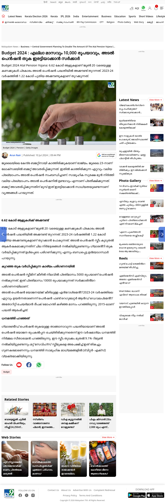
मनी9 (109, 2)
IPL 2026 (65, 16)
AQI (137, 8)
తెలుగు (67, 2)
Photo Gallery (124, 22)
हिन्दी (46, 2)
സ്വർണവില (36, 22)
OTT (101, 22)
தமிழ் (103, 2)
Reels (123, 258)
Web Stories (11, 437)
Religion (110, 22)
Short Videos (146, 16)
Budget (6, 372)
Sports (132, 16)
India (76, 16)
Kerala (54, 16)
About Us (66, 490)
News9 (53, 2)
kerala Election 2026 (36, 16)
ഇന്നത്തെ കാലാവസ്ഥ (15, 22)
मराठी (75, 2)
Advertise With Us (82, 490)
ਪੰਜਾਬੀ (96, 2)
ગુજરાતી (82, 2)
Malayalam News (9, 46)
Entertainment (90, 16)
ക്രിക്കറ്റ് (49, 22)
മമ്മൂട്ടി (150, 22)
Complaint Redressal (104, 490)
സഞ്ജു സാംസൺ (65, 22)
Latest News (129, 99)
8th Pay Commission (87, 22)
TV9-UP (117, 2)
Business (106, 16)
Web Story (139, 22)
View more (108, 437)
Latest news (15, 16)
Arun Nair (15, 155)
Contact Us (53, 490)
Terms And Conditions (90, 495)
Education (120, 16)
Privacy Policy (70, 495)
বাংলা (89, 2)
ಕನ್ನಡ (61, 2)
